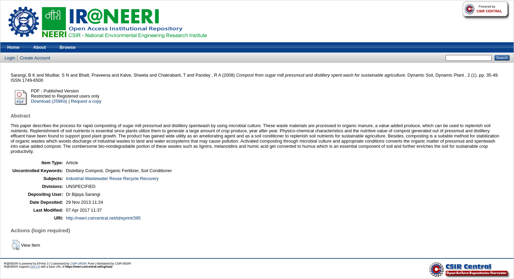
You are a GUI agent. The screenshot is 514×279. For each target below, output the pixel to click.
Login (9, 57)
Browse (68, 47)
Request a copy (86, 101)
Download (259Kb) (49, 101)
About (39, 47)
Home (13, 47)
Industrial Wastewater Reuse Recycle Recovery (112, 178)
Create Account (35, 57)
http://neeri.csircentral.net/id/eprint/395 (103, 218)
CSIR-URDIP (78, 263)
